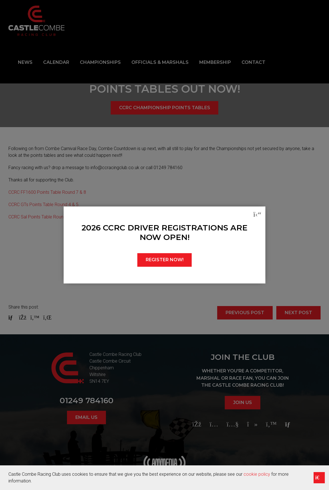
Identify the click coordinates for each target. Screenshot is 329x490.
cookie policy (257, 474)
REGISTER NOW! (165, 260)
